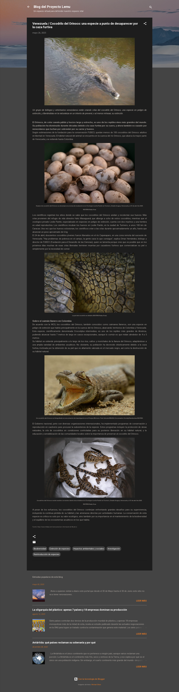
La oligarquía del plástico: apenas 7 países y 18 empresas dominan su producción (79, 609)
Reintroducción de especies (46, 554)
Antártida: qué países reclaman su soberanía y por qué (63, 642)
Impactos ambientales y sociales (88, 548)
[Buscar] (150, 7)
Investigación (114, 548)
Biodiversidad (40, 548)
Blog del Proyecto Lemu (52, 7)
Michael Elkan (96, 685)
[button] (145, 24)
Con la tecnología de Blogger (89, 679)
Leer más (141, 601)
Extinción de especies (60, 548)
